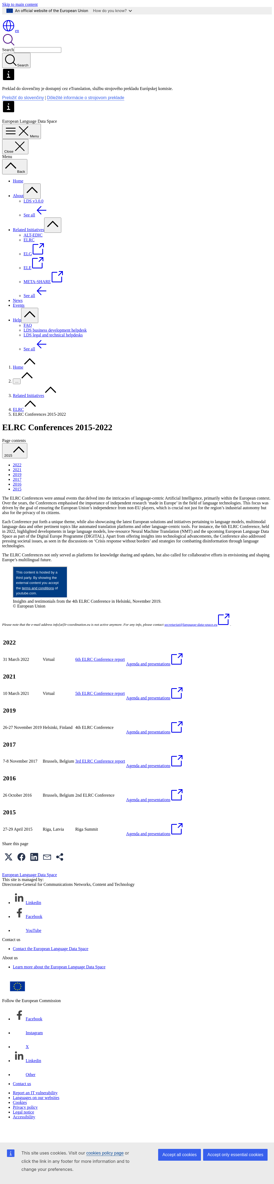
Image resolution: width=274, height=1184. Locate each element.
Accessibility (24, 1132)
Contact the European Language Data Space (50, 964)
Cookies (20, 1118)
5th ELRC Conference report (100, 709)
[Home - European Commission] (41, 32)
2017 (17, 495)
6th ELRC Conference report (100, 675)
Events (19, 321)
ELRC (29, 255)
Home (18, 196)
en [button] (10, 46)
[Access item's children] (32, 206)
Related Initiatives (28, 245)
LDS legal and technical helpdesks (53, 350)
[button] (8, 872)
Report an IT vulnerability (35, 1108)
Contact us (22, 1099)
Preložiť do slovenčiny (23, 113)
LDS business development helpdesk (55, 345)
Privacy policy (25, 1123)
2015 (17, 504)
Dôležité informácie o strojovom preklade (85, 113)
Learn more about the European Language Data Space (59, 982)
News (17, 316)
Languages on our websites (36, 1113)
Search (8, 65)
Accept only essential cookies (235, 1154)
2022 (17, 480)
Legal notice (23, 1127)
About (18, 211)
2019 (17, 490)
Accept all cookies (179, 1154)
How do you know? (112, 10)
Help (17, 335)
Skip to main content (20, 4)
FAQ (28, 341)
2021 (17, 485)
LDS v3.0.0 (33, 216)
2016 (17, 499)
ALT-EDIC (33, 250)
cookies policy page (105, 1153)
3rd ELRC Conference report (100, 776)
